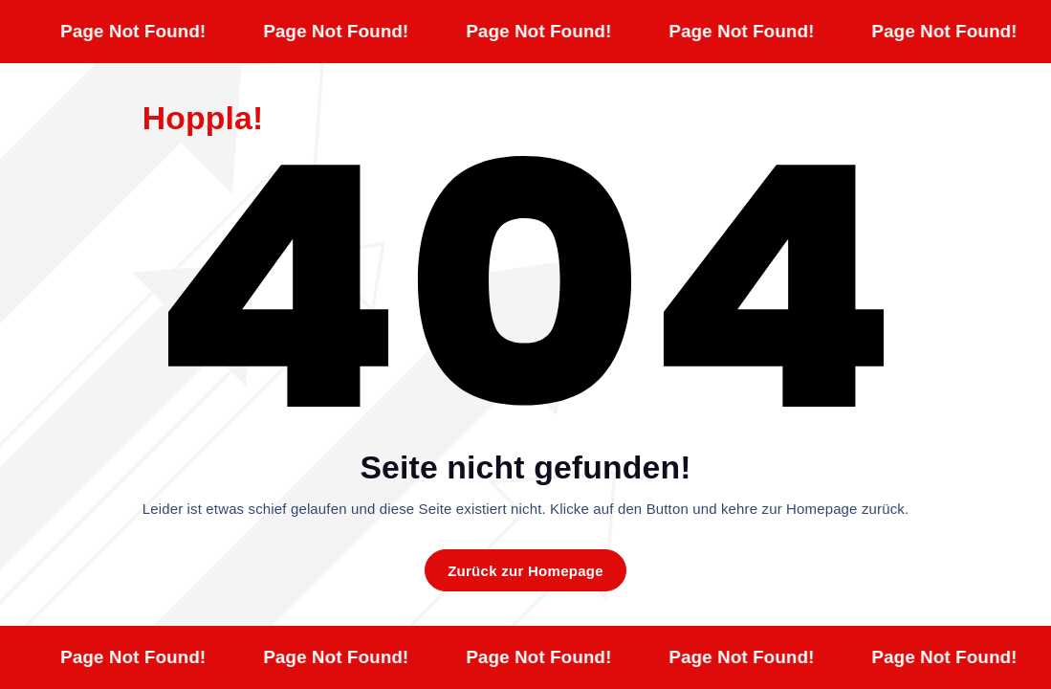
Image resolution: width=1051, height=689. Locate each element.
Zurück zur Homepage (525, 571)
